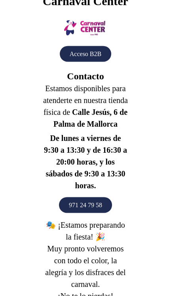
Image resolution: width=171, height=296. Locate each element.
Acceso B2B (85, 54)
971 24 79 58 (85, 205)
